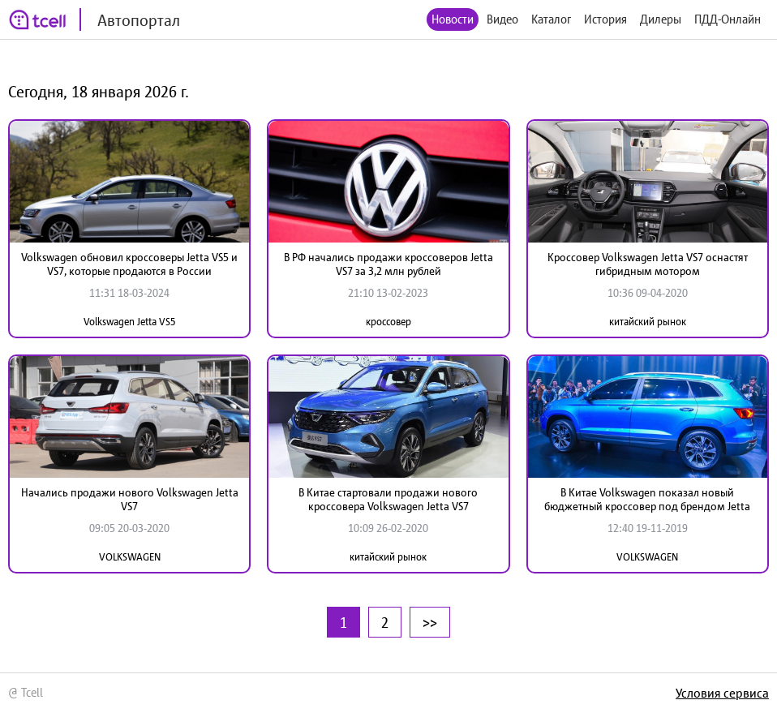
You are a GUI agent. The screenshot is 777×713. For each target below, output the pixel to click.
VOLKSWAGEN (130, 557)
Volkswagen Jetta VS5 (130, 322)
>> (430, 622)
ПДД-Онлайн (727, 19)
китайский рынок (647, 322)
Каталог (551, 19)
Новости (452, 19)
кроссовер (388, 322)
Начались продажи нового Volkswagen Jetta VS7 (129, 499)
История (605, 19)
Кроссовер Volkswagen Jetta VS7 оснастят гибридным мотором (647, 264)
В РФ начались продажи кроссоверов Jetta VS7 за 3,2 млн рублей (388, 264)
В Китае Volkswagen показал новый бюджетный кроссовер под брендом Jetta (647, 499)
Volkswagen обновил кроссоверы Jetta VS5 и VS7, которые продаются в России (129, 264)
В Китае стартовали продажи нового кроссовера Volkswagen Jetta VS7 (388, 499)
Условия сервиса (722, 693)
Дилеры (660, 19)
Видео (502, 19)
